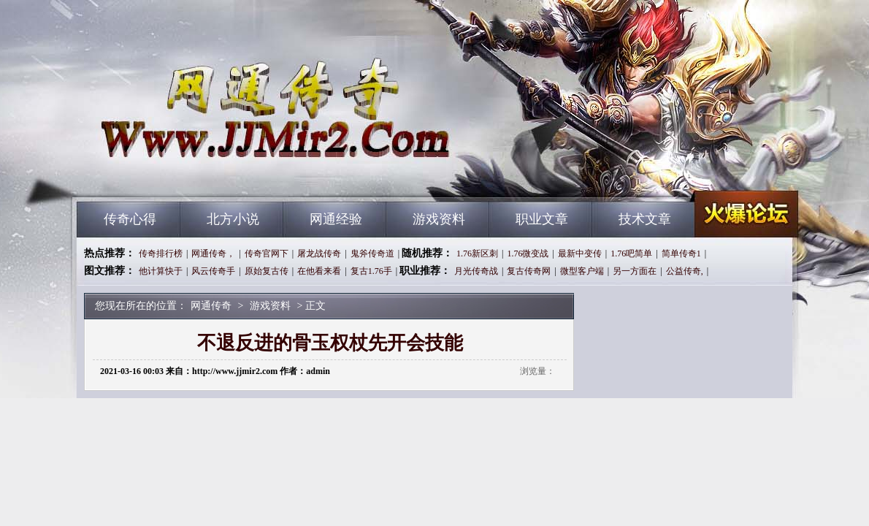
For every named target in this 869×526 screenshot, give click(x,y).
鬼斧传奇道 (372, 253)
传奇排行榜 (161, 253)
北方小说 (233, 219)
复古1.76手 (371, 271)
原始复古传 (266, 271)
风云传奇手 (213, 271)
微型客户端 (582, 271)
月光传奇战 (476, 271)
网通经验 (336, 219)
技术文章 (645, 219)
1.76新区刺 (477, 253)
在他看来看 (319, 271)
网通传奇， (213, 253)
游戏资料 (439, 219)
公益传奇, (684, 271)
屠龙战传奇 (319, 253)
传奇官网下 (266, 253)
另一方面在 (634, 271)
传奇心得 (130, 219)
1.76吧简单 (631, 253)
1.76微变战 (527, 253)
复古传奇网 (529, 271)
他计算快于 (161, 271)
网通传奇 (216, 175)
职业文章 (542, 219)
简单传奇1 (681, 253)
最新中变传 (580, 253)
